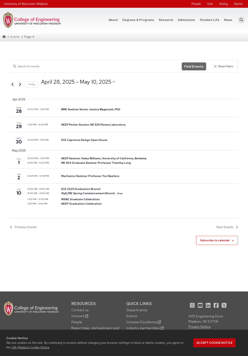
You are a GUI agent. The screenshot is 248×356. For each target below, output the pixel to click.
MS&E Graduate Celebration (80, 199)
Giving (223, 4)
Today (31, 84)
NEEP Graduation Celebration (81, 203)
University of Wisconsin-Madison (26, 4)
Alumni (238, 4)
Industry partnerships (145, 328)
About (113, 20)
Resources (83, 303)
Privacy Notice (199, 326)
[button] (240, 20)
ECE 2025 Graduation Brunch (81, 189)
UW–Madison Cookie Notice (30, 347)
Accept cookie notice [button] (214, 343)
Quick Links (139, 303)
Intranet (79, 316)
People (196, 4)
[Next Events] (20, 84)
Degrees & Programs (138, 20)
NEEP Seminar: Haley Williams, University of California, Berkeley (103, 158)
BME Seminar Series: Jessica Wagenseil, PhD (90, 109)
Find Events (194, 66)
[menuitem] (196, 4)
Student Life (209, 20)
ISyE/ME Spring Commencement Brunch (88, 193)
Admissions (186, 20)
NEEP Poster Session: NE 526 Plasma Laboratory (93, 124)
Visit (210, 4)
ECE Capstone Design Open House (84, 140)
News (228, 20)
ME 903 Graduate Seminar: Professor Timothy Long (96, 163)
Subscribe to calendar (215, 240)
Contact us (80, 310)
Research (166, 20)
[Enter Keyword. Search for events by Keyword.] (96, 66)
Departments (137, 310)
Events (15, 37)
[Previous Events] (12, 84)
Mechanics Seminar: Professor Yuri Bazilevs (90, 176)
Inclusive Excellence (143, 322)
